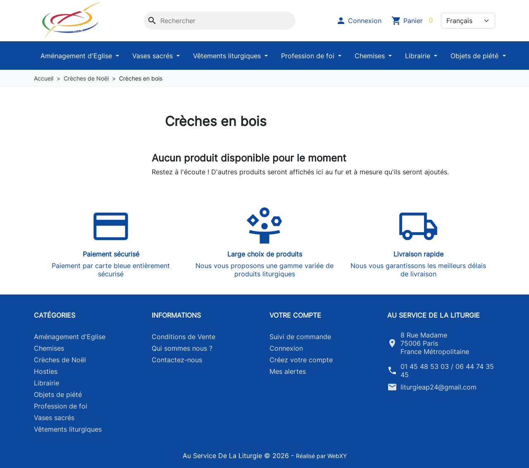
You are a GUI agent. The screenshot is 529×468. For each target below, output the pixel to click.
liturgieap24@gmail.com (438, 387)
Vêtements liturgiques (228, 56)
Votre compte (295, 315)
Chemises (371, 56)
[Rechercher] (219, 21)
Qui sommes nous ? (182, 348)
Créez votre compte (301, 360)
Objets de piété (475, 56)
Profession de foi (308, 56)
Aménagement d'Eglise (77, 56)
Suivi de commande (300, 337)
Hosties (45, 371)
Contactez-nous (177, 360)
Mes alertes (287, 371)
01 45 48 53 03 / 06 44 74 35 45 (447, 370)
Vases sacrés (153, 56)
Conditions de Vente (183, 337)
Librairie (418, 56)
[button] (358, 20)
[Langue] (468, 21)
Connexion (286, 348)
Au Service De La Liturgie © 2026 (237, 455)
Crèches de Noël (60, 360)
